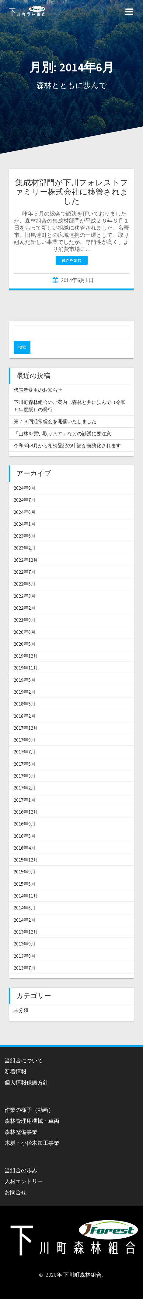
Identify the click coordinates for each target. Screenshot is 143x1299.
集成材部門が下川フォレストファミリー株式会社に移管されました (71, 191)
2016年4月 (25, 848)
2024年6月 (25, 512)
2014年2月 (25, 920)
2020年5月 (25, 644)
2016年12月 (26, 812)
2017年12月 (26, 728)
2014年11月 (26, 896)
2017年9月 (25, 740)
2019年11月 (26, 668)
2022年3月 (25, 596)
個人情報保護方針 (26, 1082)
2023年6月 (25, 536)
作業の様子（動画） (29, 1109)
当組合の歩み (21, 1170)
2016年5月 (25, 836)
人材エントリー (24, 1181)
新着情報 (15, 1071)
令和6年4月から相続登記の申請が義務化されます (67, 445)
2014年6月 (25, 908)
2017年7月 (25, 752)
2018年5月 (25, 704)
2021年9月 (25, 620)
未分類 (21, 1010)
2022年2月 (25, 608)
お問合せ (15, 1192)
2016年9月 (25, 824)
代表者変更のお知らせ (38, 390)
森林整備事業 (21, 1131)
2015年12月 (26, 860)
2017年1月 (25, 800)
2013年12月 (26, 932)
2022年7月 (25, 572)
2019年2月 (25, 692)
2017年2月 (25, 788)
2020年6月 (25, 632)
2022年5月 (25, 584)
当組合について (24, 1060)
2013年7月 (25, 968)
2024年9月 (25, 488)
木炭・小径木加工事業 (32, 1142)
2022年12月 (26, 560)
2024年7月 (25, 500)
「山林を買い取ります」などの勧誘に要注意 (62, 433)
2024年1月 (25, 524)
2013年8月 (25, 956)
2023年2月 (25, 548)
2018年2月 (25, 716)
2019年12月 (26, 656)
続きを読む (72, 260)
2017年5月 (25, 764)
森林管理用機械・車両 (32, 1120)
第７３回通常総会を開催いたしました (55, 421)
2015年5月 (25, 884)
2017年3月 (25, 776)
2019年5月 (25, 680)
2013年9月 (25, 944)
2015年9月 (25, 872)
